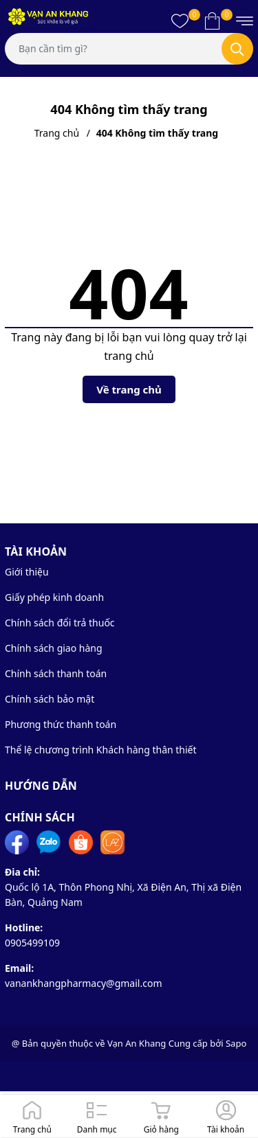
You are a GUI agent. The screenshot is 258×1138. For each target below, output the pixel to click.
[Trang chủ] (32, 1116)
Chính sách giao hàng (54, 648)
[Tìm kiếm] (237, 49)
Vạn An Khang (136, 1043)
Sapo (236, 1043)
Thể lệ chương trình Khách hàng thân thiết (101, 749)
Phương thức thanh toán (60, 724)
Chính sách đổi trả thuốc (60, 622)
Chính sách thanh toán (56, 673)
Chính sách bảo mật (49, 698)
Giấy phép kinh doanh (54, 597)
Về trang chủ (129, 389)
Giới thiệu (27, 571)
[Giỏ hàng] (161, 1116)
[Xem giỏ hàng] (212, 21)
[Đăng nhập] (225, 1116)
